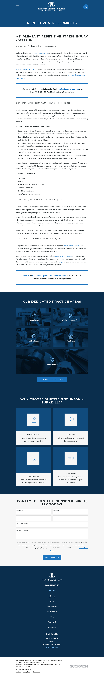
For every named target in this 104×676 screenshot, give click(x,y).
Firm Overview (52, 607)
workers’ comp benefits (39, 53)
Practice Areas (52, 612)
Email (54, 517)
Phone (18, 517)
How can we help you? (22, 530)
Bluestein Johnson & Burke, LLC (26, 69)
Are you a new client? (22, 523)
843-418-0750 (52, 585)
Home (52, 601)
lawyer (61, 262)
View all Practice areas (52, 380)
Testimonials (52, 622)
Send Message (52, 558)
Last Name (56, 510)
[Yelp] (54, 590)
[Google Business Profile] (50, 590)
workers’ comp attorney (63, 256)
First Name (19, 510)
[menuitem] (18, 672)
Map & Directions (52, 647)
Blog (52, 617)
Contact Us (52, 627)
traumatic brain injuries (71, 246)
